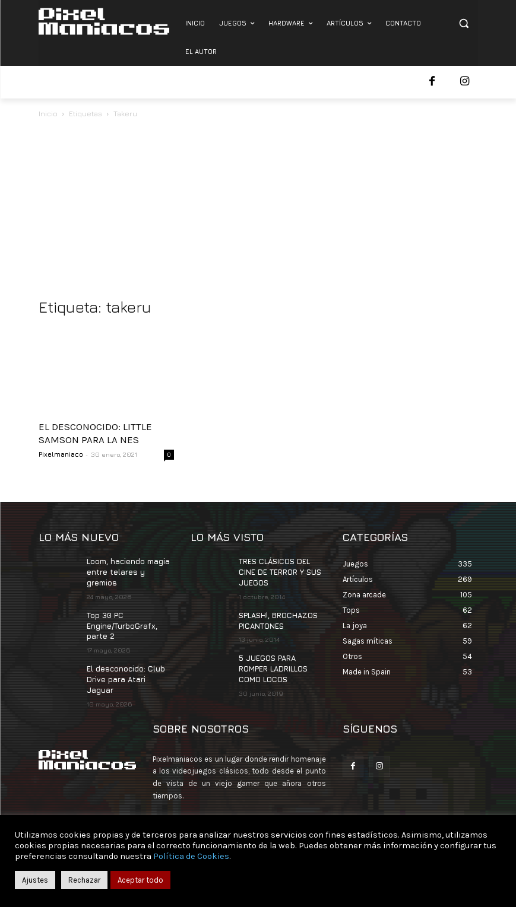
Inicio (48, 113)
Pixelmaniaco (61, 454)
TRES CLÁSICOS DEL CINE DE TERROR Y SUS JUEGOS (279, 570)
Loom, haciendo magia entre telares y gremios (128, 570)
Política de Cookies (191, 856)
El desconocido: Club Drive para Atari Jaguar (129, 669)
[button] (464, 23)
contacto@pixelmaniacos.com (256, 805)
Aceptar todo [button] (140, 880)
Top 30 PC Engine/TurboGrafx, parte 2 (121, 623)
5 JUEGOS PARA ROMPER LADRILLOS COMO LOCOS (273, 664)
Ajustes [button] (35, 880)
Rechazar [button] (84, 880)
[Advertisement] (258, 209)
